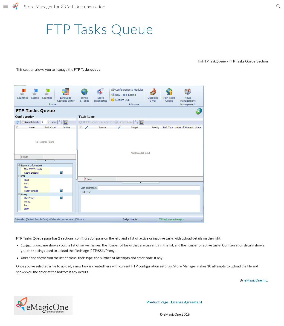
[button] (5, 6)
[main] (99, 28)
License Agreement (186, 302)
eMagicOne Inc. (256, 280)
